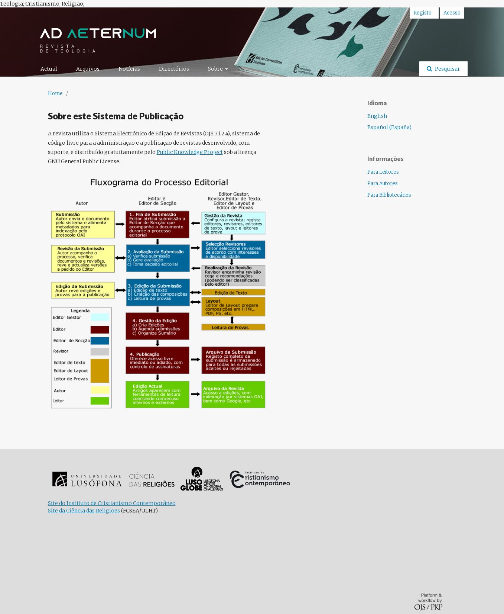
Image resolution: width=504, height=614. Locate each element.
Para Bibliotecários (389, 195)
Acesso (452, 13)
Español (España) (389, 127)
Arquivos (88, 68)
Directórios (174, 68)
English (377, 116)
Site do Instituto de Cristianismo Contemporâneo (112, 503)
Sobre (216, 68)
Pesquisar (447, 68)
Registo (422, 13)
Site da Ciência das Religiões (84, 510)
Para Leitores (383, 172)
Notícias (129, 68)
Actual (48, 68)
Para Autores (382, 183)
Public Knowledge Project (190, 152)
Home (55, 93)
